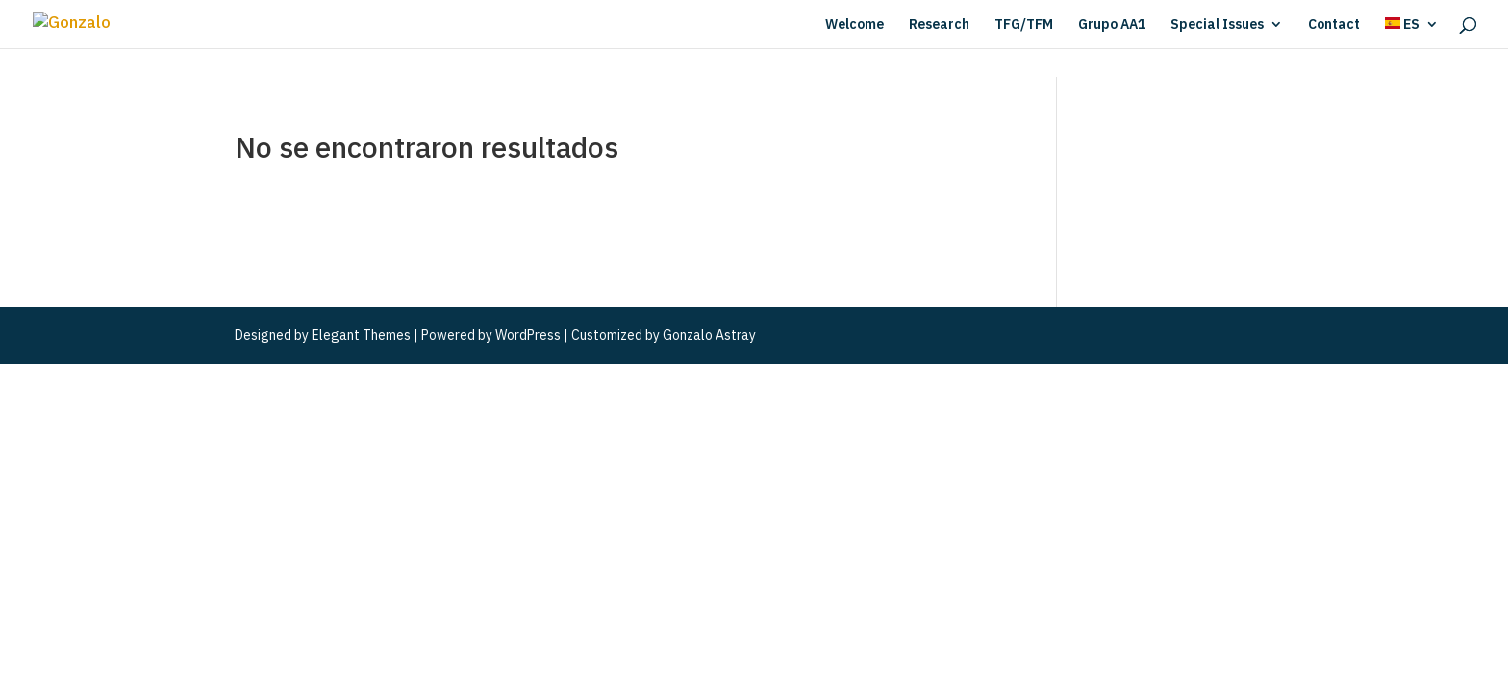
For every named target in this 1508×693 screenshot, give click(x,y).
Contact (1334, 25)
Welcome (854, 25)
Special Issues (1217, 25)
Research (939, 25)
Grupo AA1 (1111, 25)
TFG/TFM (1023, 25)
